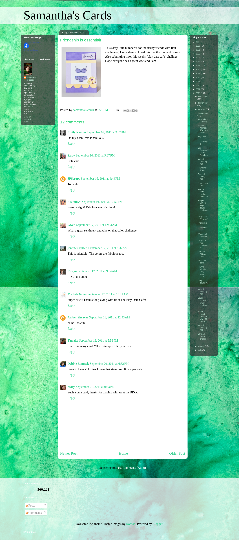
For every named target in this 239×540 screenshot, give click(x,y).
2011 (198, 93)
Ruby (71, 155)
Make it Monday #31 (202, 291)
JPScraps (74, 178)
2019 (198, 62)
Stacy (71, 386)
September (203, 113)
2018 (198, 65)
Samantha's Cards (68, 15)
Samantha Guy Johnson (33, 42)
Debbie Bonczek (78, 363)
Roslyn (72, 271)
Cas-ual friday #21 (201, 176)
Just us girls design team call (203, 193)
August (201, 346)
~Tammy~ (74, 201)
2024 (198, 42)
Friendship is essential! (203, 226)
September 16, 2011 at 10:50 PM (102, 201)
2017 (198, 69)
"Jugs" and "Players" (203, 217)
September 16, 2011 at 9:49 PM (100, 178)
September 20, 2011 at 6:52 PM (109, 363)
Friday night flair (203, 184)
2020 (198, 58)
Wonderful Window (202, 235)
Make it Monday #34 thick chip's (203, 129)
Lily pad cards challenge (202, 337)
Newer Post (68, 453)
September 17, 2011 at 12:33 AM (96, 225)
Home (123, 453)
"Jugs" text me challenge (202, 244)
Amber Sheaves (78, 317)
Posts (30, 505)
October (202, 109)
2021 (198, 54)
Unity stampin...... (203, 282)
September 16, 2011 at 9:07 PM (106, 132)
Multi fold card (202, 261)
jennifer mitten (77, 248)
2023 (198, 46)
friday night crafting (203, 120)
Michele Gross (77, 294)
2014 (198, 81)
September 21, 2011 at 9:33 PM (95, 386)
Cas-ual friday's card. (202, 254)
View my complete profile (28, 119)
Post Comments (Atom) (131, 467)
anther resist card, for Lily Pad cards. (202, 316)
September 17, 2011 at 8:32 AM (108, 248)
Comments (34, 512)
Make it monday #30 (202, 327)
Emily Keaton (77, 132)
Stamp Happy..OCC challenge (202, 303)
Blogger (157, 524)
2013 (198, 85)
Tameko (73, 340)
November (203, 103)
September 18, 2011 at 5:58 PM (98, 340)
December (203, 96)
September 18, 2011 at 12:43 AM (109, 317)
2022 (198, 50)
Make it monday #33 (202, 161)
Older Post (177, 453)
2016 (198, 73)
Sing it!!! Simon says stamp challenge (202, 206)
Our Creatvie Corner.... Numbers (203, 151)
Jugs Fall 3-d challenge (203, 140)
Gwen (71, 225)
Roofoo (130, 524)
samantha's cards (31, 78)
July (200, 350)
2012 (198, 89)
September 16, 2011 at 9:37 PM (95, 155)
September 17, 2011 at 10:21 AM (107, 294)
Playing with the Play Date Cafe (202, 272)
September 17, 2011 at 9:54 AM (97, 271)
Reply (71, 143)
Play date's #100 (202, 169)
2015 (198, 77)
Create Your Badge (31, 50)
